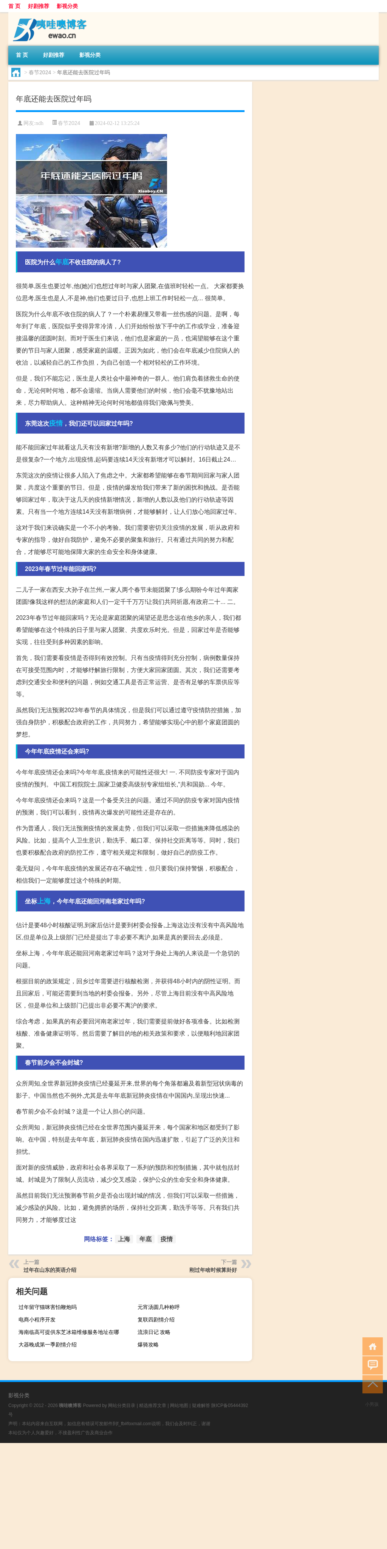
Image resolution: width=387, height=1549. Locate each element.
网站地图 (179, 1405)
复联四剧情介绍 (156, 1320)
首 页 (14, 6)
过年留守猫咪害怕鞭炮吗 (48, 1307)
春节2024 (40, 72)
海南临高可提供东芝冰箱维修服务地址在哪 (69, 1332)
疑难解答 (201, 1405)
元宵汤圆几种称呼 (159, 1307)
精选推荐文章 (152, 1405)
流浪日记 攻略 (154, 1332)
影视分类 (67, 6)
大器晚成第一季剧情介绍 (48, 1345)
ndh (39, 123)
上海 (44, 901)
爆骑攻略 (148, 1345)
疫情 (56, 423)
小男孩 (372, 1404)
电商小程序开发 (37, 1320)
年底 (62, 262)
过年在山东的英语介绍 (49, 1270)
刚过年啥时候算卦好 (213, 1270)
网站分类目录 (121, 1405)
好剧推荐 (38, 6)
